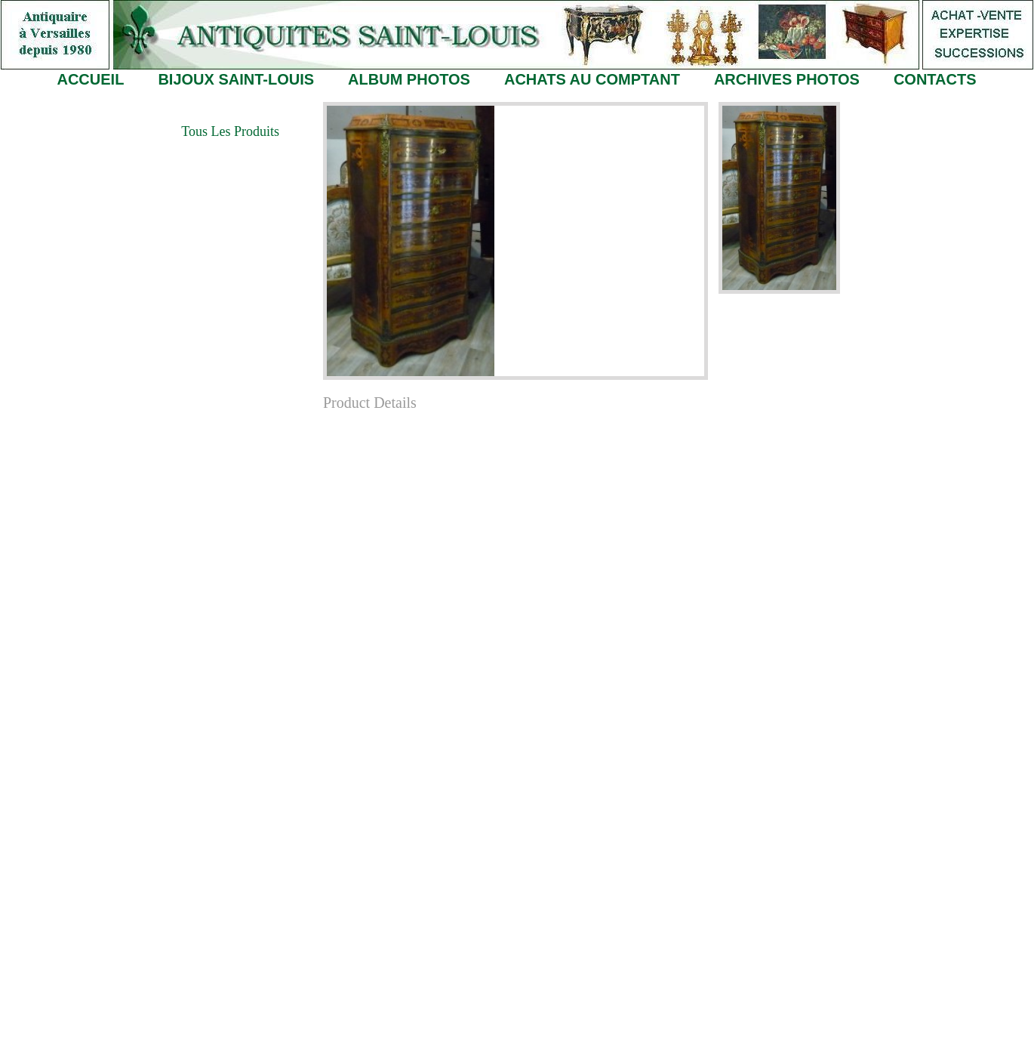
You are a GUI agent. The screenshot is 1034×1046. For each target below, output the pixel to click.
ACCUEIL (90, 79)
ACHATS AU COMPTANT (592, 79)
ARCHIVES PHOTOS (787, 79)
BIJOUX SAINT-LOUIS (236, 79)
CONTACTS (935, 79)
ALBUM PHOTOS (409, 79)
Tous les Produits (230, 131)
